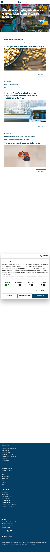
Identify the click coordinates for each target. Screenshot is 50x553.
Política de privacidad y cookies (9, 522)
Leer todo (41, 74)
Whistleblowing (6, 528)
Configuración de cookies (8, 524)
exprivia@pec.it (5, 546)
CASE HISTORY (7, 37)
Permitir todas (41, 295)
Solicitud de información (8, 526)
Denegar (9, 295)
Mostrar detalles (40, 291)
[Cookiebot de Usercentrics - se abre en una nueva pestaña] (41, 256)
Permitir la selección (25, 295)
